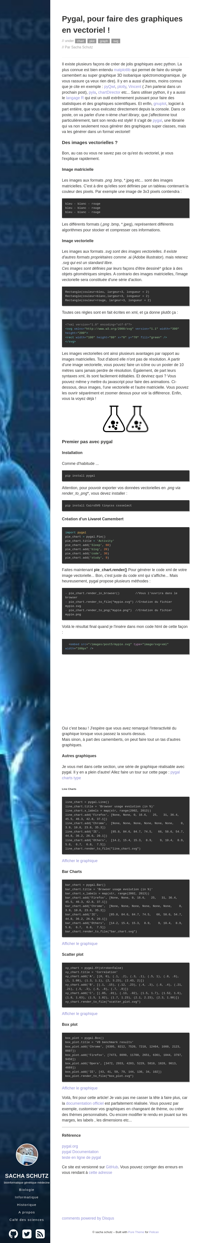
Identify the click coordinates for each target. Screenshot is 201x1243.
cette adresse (100, 1172)
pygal (157, 120)
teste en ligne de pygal (81, 1157)
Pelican (154, 1232)
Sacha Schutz (26, 1176)
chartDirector (109, 92)
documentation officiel (85, 1103)
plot (92, 41)
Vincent (134, 86)
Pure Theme (136, 1232)
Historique (27, 1205)
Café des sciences (27, 1220)
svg (115, 41)
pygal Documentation (80, 1152)
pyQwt (109, 86)
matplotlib (122, 70)
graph (104, 41)
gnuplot (160, 103)
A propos (26, 1212)
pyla (92, 92)
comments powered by (88, 1218)
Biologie (26, 1190)
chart (80, 41)
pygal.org (70, 1146)
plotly (121, 86)
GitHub (112, 1167)
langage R (75, 98)
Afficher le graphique (80, 861)
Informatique (27, 1197)
